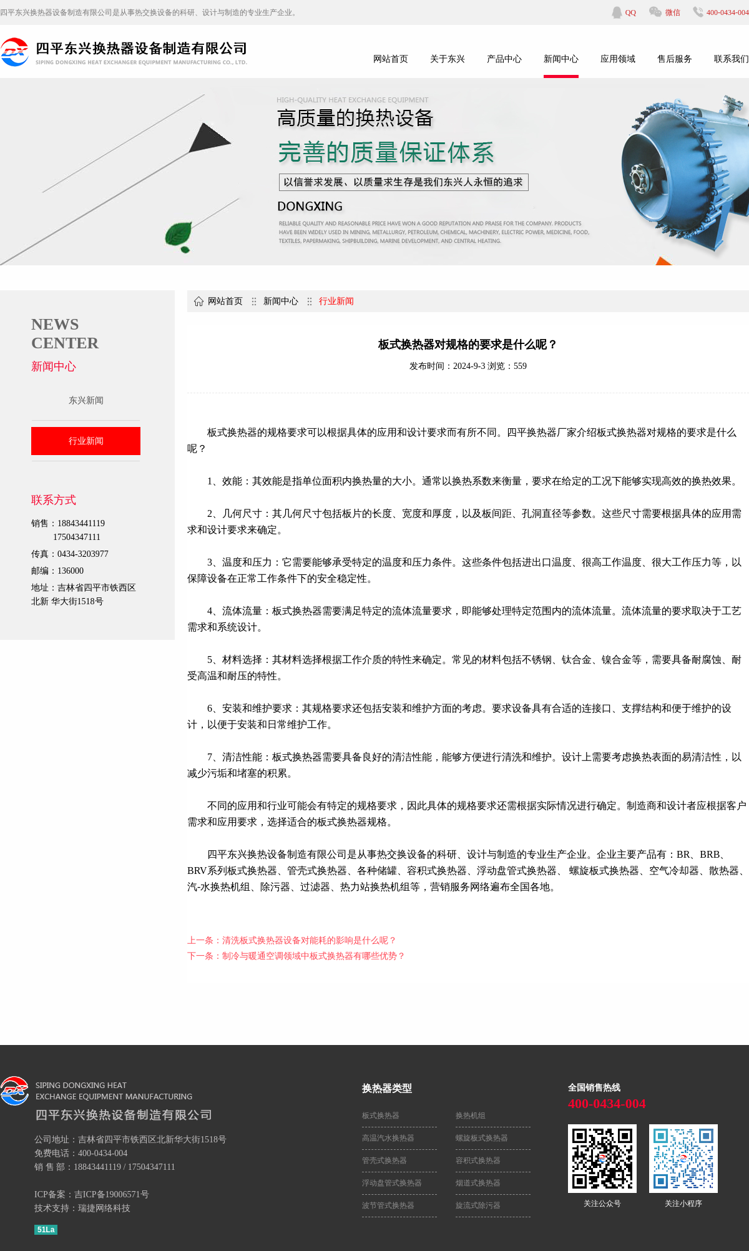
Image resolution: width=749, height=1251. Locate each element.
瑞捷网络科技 (104, 1208)
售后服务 (674, 59)
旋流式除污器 (478, 1205)
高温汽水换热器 (388, 1138)
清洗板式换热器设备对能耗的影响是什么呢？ (309, 940)
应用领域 (617, 59)
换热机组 (471, 1115)
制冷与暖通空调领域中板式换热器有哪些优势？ (314, 956)
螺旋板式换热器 (482, 1138)
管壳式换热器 (384, 1160)
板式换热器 (380, 1115)
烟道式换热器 (478, 1183)
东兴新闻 (86, 400)
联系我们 (731, 59)
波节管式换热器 (388, 1205)
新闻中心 (561, 59)
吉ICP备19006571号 (111, 1194)
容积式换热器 (478, 1160)
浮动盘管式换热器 (392, 1183)
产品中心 (504, 59)
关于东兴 (447, 59)
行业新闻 (86, 441)
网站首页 (390, 59)
